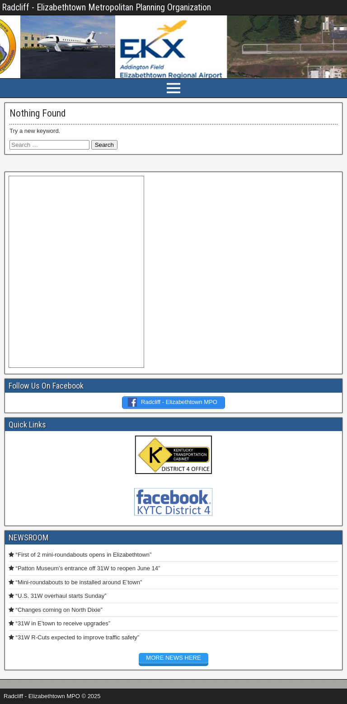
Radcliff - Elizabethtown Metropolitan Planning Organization (106, 7)
